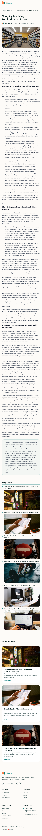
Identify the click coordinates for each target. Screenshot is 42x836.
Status (4, 811)
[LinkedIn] (12, 783)
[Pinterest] (16, 783)
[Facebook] (3, 783)
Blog (3, 10)
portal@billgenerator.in (31, 814)
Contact (25, 795)
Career (25, 797)
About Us (25, 792)
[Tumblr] (20, 783)
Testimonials (5, 808)
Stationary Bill (10, 10)
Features (4, 795)
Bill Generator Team (9, 23)
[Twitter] (7, 783)
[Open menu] (38, 2)
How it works (6, 797)
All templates (5, 792)
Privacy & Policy (6, 815)
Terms (4, 813)
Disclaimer (5, 818)
